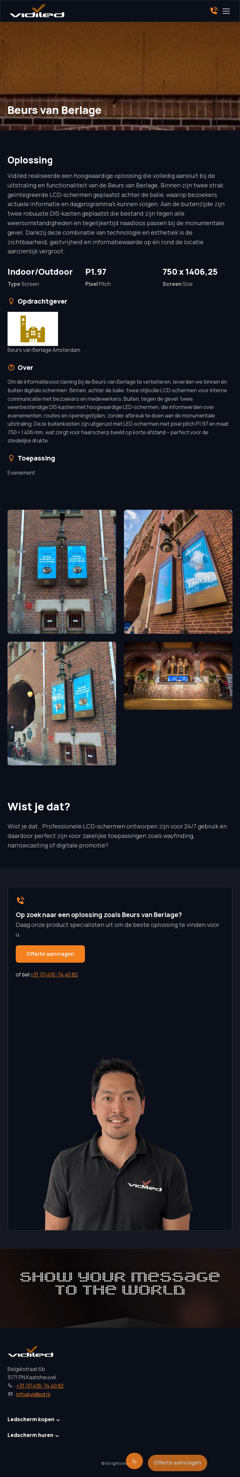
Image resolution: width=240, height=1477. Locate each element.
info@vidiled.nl (33, 1394)
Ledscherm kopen (31, 1419)
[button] (62, 572)
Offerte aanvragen (50, 953)
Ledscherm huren (30, 1435)
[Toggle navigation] (226, 11)
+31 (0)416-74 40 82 (54, 974)
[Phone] (214, 11)
